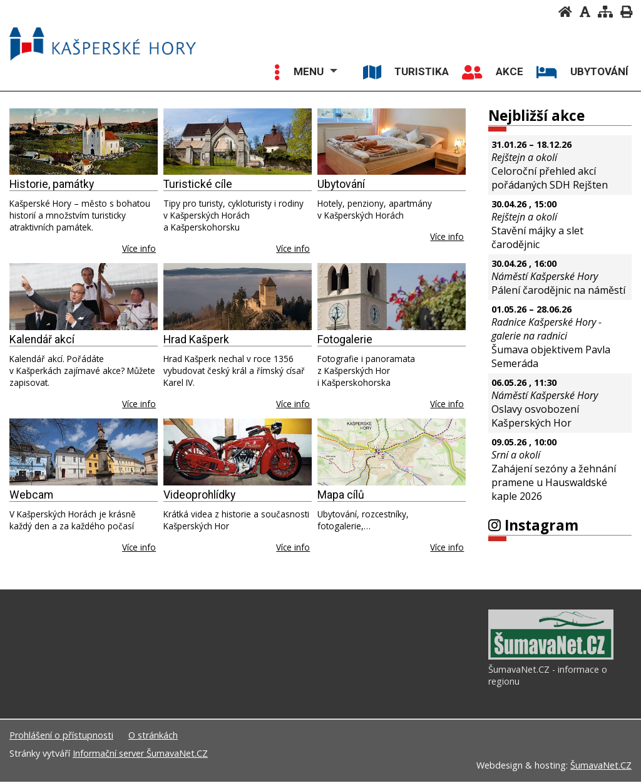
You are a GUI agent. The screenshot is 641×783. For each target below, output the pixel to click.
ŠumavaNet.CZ (601, 766)
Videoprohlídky (199, 495)
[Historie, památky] (83, 141)
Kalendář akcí (41, 339)
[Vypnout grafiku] (585, 12)
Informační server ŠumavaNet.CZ (140, 754)
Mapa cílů (340, 495)
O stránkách (153, 736)
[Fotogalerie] (391, 296)
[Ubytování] (391, 141)
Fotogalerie (344, 339)
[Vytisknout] (626, 12)
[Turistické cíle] (237, 141)
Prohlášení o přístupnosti (61, 736)
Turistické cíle (197, 184)
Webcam (31, 495)
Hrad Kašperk (196, 339)
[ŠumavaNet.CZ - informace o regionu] (550, 658)
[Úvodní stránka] (565, 12)
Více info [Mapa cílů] (447, 547)
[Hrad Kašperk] (237, 296)
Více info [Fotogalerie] (447, 404)
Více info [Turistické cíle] (293, 248)
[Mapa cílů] (391, 451)
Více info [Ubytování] (447, 236)
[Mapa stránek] (605, 12)
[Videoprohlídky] (237, 451)
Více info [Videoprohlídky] (293, 547)
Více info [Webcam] (139, 547)
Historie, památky (51, 184)
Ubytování (341, 184)
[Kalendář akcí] (83, 296)
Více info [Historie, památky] (139, 248)
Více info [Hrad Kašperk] (293, 404)
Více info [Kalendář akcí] (139, 404)
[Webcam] (83, 451)
